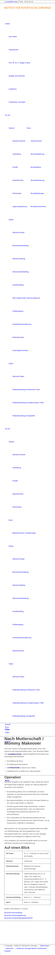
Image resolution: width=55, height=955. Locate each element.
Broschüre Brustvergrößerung (15, 915)
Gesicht (11, 128)
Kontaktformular (12, 2)
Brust (29, 128)
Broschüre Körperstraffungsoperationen (18, 918)
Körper (11, 220)
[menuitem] (28, 63)
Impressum (9, 948)
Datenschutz (44, 946)
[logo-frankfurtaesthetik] (27, 11)
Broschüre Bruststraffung (13, 913)
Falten (11, 363)
